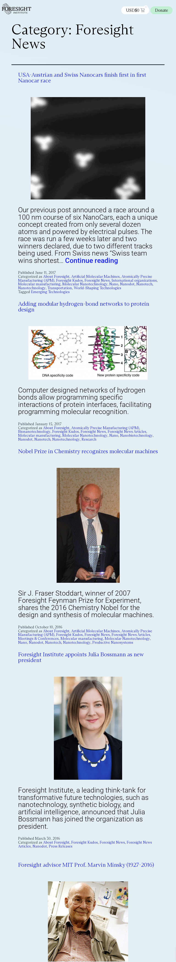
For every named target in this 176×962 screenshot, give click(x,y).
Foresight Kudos (69, 280)
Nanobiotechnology (136, 435)
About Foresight (56, 276)
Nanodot (127, 284)
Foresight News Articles (127, 431)
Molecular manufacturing (39, 284)
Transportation (59, 288)
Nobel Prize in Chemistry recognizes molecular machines (88, 451)
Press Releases (60, 846)
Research (89, 439)
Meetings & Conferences (38, 638)
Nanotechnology (32, 288)
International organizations (134, 280)
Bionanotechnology (34, 431)
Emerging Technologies (50, 292)
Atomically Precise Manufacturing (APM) (105, 428)
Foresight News (97, 280)
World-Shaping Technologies (97, 288)
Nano (113, 284)
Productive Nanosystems (112, 642)
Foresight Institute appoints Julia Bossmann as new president (81, 657)
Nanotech (144, 284)
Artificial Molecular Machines (95, 276)
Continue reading (91, 260)
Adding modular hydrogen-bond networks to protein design (83, 306)
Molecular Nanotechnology (84, 284)
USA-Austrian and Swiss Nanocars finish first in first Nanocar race (82, 77)
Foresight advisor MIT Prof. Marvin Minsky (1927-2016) (86, 864)
